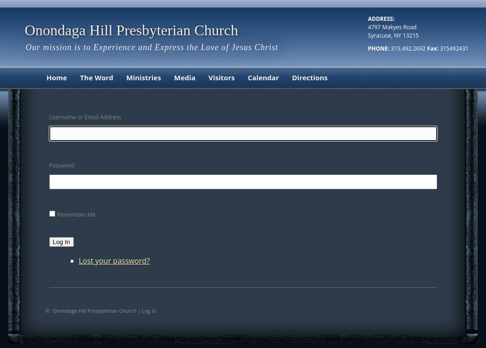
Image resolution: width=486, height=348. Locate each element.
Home (56, 77)
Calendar (263, 77)
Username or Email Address (85, 117)
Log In (61, 241)
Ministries (143, 77)
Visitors (222, 77)
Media (185, 77)
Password (61, 165)
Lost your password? (114, 261)
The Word (96, 77)
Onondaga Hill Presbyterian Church (131, 30)
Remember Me (76, 215)
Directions (310, 77)
